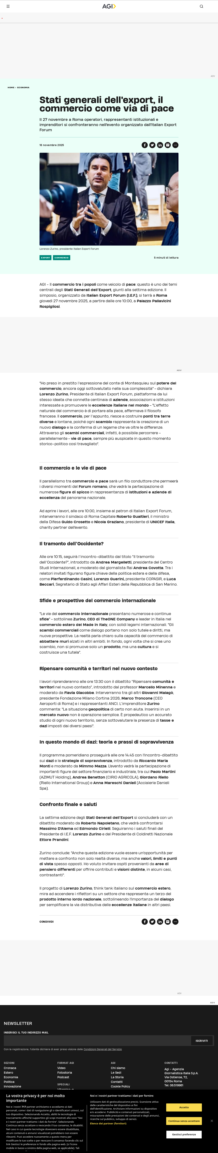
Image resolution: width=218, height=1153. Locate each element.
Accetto (184, 1107)
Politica (9, 1082)
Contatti (117, 1082)
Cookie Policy (120, 1086)
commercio (61, 257)
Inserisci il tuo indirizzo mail (26, 1032)
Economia (23, 87)
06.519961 (176, 1085)
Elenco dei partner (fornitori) (108, 1110)
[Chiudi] (212, 1121)
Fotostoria (64, 1072)
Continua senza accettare (184, 1121)
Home (11, 87)
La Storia (117, 1077)
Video (61, 1068)
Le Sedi (116, 1072)
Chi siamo (118, 1068)
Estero (8, 1072)
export (45, 257)
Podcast (63, 1077)
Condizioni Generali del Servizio (103, 1049)
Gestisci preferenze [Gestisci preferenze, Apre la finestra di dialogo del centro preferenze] (184, 1134)
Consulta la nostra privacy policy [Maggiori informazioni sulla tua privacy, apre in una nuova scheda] (36, 1146)
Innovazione (12, 1086)
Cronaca (10, 1068)
